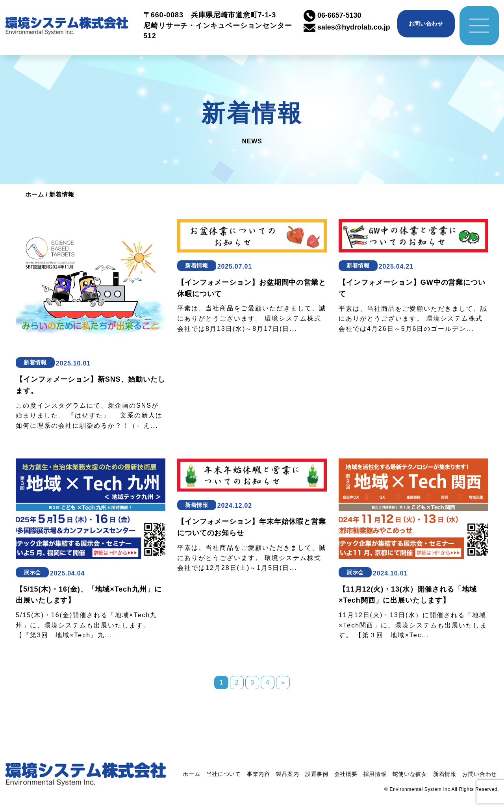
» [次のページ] (283, 682)
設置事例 (316, 774)
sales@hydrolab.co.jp (347, 27)
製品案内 (287, 774)
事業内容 (258, 774)
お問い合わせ (426, 23)
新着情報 (444, 774)
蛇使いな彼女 (410, 774)
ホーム (34, 194)
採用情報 (375, 774)
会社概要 (346, 774)
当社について (223, 774)
